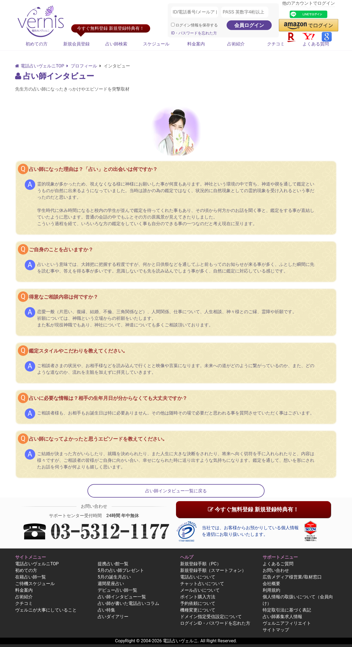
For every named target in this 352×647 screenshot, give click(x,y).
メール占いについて (200, 590)
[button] (308, 25)
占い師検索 (116, 44)
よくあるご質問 (278, 563)
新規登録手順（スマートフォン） (213, 570)
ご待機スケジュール (35, 583)
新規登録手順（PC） (200, 563)
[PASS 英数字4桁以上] (244, 12)
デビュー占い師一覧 (117, 590)
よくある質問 (315, 44)
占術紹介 (236, 44)
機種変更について (197, 610)
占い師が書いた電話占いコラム (128, 603)
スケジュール (156, 44)
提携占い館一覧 (113, 563)
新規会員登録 (76, 44)
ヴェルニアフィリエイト (287, 623)
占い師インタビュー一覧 (122, 596)
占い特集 (106, 610)
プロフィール (82, 66)
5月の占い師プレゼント (121, 570)
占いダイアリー (113, 616)
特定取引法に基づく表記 (287, 610)
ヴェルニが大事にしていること (46, 610)
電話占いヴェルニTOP (37, 563)
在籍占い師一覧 (30, 577)
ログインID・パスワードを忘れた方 (215, 623)
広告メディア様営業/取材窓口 (292, 577)
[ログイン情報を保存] (173, 24)
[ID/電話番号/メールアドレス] (194, 12)
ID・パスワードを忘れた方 (194, 33)
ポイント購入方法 (197, 596)
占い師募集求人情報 (282, 616)
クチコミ (276, 44)
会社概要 (271, 583)
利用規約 (271, 590)
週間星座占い (111, 583)
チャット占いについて (202, 583)
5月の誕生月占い (114, 577)
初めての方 (37, 44)
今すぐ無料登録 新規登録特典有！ (253, 509)
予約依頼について (197, 603)
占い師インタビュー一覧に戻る (176, 490)
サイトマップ (276, 629)
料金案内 (196, 44)
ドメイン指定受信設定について (211, 616)
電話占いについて (197, 577)
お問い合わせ (276, 570)
